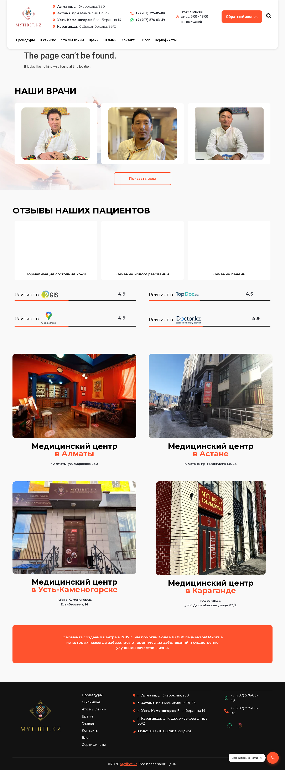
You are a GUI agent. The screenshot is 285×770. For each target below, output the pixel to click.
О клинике (48, 40)
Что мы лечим (72, 40)
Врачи (93, 40)
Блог (146, 40)
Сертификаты (166, 40)
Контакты (129, 40)
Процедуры (25, 40)
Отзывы (109, 40)
